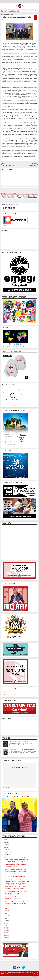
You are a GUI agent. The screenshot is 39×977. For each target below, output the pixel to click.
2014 (5, 927)
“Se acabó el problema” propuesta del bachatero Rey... (16, 895)
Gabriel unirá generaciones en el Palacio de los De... (15, 883)
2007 (5, 939)
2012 (5, 930)
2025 (5, 841)
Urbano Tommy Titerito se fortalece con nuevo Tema (16, 890)
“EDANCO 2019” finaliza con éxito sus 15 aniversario (16, 891)
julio (6, 908)
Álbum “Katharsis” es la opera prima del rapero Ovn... (16, 879)
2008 (5, 937)
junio (6, 910)
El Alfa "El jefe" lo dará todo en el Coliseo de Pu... (15, 896)
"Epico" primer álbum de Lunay (11, 866)
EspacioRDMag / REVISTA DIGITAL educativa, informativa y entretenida (23, 972)
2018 (5, 920)
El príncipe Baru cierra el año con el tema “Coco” (15, 857)
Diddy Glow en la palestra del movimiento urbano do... (16, 900)
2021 (5, 847)
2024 (5, 842)
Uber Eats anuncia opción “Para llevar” (13, 878)
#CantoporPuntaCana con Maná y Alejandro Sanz (15, 862)
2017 (5, 922)
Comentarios (7, 694)
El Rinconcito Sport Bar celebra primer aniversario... (15, 876)
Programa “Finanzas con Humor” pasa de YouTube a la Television (17, 796)
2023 (5, 844)
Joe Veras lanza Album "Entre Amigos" (13, 868)
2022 (5, 846)
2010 (5, 934)
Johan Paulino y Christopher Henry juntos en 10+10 (15, 861)
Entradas (6, 692)
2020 (5, 849)
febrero (6, 917)
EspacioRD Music (6, 788)
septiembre (7, 905)
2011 (5, 932)
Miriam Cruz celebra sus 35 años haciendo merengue (16, 886)
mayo (6, 911)
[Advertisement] (17, 542)
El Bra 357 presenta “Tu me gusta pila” (13, 884)
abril (6, 913)
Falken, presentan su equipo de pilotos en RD (19, 18)
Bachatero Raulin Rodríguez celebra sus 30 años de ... (16, 873)
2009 (5, 935)
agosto (6, 906)
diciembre (7, 852)
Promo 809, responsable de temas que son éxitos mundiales (21, 749)
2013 (5, 928)
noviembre (7, 854)
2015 (5, 925)
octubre (7, 856)
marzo (6, 915)
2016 (5, 923)
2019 (5, 851)
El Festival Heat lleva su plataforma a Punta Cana (15, 888)
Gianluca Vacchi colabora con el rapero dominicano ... (16, 864)
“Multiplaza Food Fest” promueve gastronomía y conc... (16, 901)
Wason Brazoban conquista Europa (12, 893)
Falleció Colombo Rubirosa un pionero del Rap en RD (20, 741)
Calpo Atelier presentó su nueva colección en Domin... (16, 869)
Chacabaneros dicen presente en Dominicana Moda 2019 (17, 881)
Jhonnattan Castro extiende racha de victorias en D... (16, 903)
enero (6, 918)
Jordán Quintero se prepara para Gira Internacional (15, 871)
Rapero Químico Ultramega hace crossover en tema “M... (16, 859)
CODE (37, 974)
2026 (5, 839)
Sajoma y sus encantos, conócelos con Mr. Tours (15, 874)
